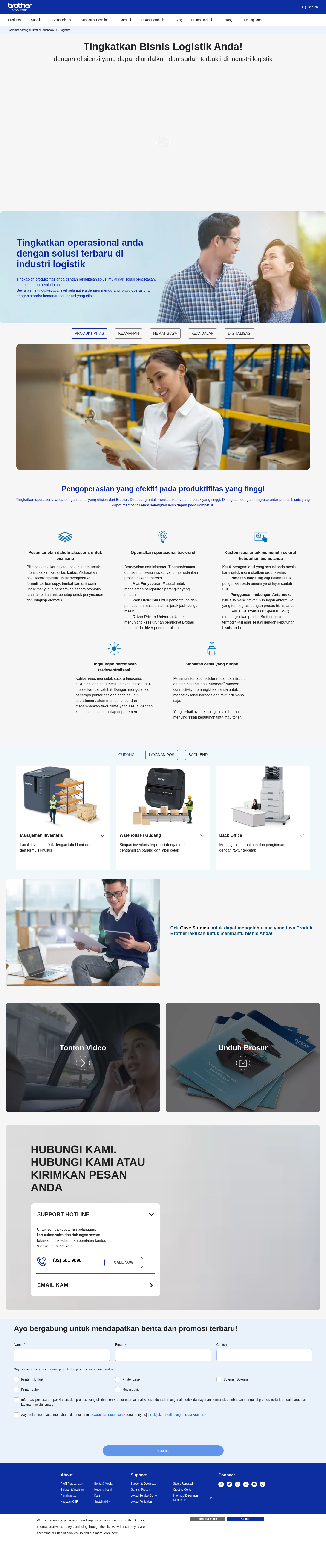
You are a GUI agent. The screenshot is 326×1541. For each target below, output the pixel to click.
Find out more (207, 1520)
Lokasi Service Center (144, 1495)
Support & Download (95, 20)
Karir (97, 1495)
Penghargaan (69, 1495)
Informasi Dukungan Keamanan (185, 1497)
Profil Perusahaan (72, 1483)
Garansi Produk (140, 1489)
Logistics (65, 30)
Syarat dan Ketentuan (107, 1415)
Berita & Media (103, 1483)
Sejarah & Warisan (72, 1489)
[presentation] (49, 1431)
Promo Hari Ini (201, 20)
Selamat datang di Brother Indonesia (31, 30)
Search (309, 7)
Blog (179, 20)
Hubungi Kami (103, 1489)
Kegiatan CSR (69, 1501)
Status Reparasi (183, 1483)
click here (111, 1533)
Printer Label (30, 1389)
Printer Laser (131, 1379)
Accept (245, 1520)
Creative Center (183, 1489)
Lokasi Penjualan (141, 1501)
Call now (124, 1262)
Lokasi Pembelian (154, 20)
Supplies (37, 20)
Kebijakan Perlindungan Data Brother (176, 1415)
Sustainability (102, 1501)
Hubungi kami (253, 20)
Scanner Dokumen (237, 1379)
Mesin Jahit (130, 1389)
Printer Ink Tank (32, 1379)
